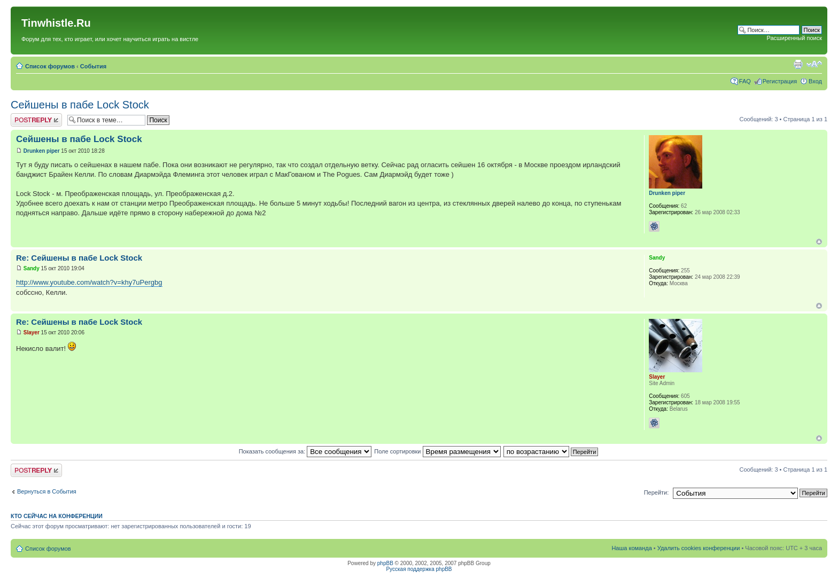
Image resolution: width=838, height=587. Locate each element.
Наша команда (631, 548)
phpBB (385, 563)
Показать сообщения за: (305, 451)
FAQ (745, 81)
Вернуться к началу (819, 242)
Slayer (32, 332)
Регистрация (780, 81)
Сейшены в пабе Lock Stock (80, 105)
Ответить (36, 120)
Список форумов (50, 66)
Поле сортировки (437, 451)
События (93, 66)
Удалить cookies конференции (698, 548)
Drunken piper (42, 151)
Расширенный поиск (794, 38)
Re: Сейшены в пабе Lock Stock (79, 257)
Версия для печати (798, 64)
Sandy (32, 268)
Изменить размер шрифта (814, 64)
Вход (815, 81)
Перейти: (656, 492)
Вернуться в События (46, 491)
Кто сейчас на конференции (57, 516)
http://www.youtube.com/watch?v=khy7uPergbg (89, 282)
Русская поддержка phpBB (419, 569)
